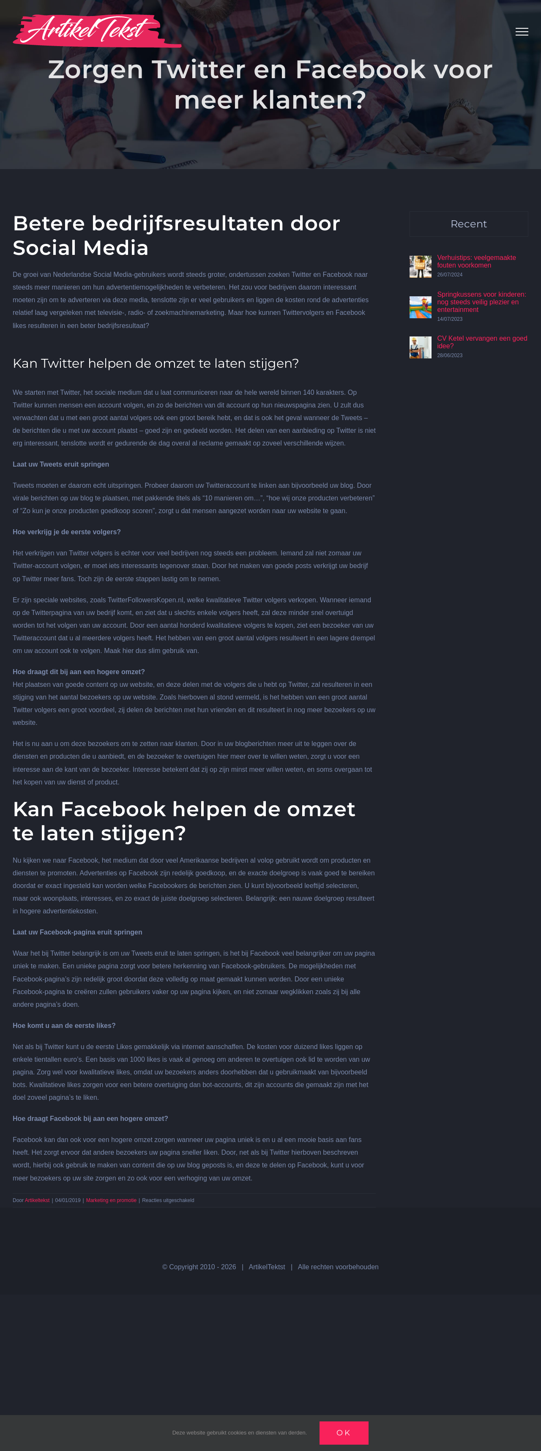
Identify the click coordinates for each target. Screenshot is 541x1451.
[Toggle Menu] (522, 32)
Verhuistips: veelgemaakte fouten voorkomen (476, 261)
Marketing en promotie (111, 1200)
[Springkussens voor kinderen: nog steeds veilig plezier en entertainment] (421, 302)
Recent (469, 224)
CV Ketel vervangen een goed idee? (482, 342)
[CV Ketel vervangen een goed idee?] (421, 342)
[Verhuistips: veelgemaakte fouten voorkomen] (421, 261)
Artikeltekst (37, 1200)
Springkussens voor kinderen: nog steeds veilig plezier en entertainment (481, 302)
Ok (344, 1432)
